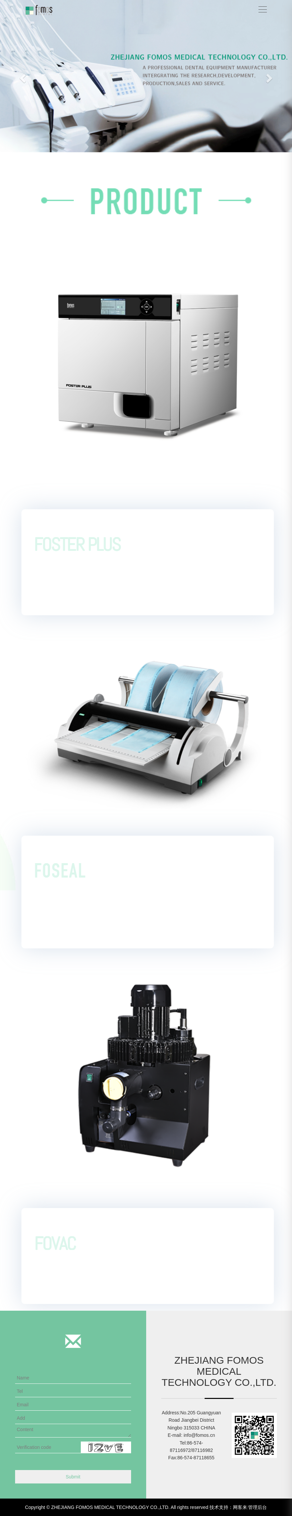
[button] (22, 76)
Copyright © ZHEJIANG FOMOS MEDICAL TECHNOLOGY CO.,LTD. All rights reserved (117, 1507)
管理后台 (257, 1507)
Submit (73, 1476)
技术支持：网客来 (228, 1507)
